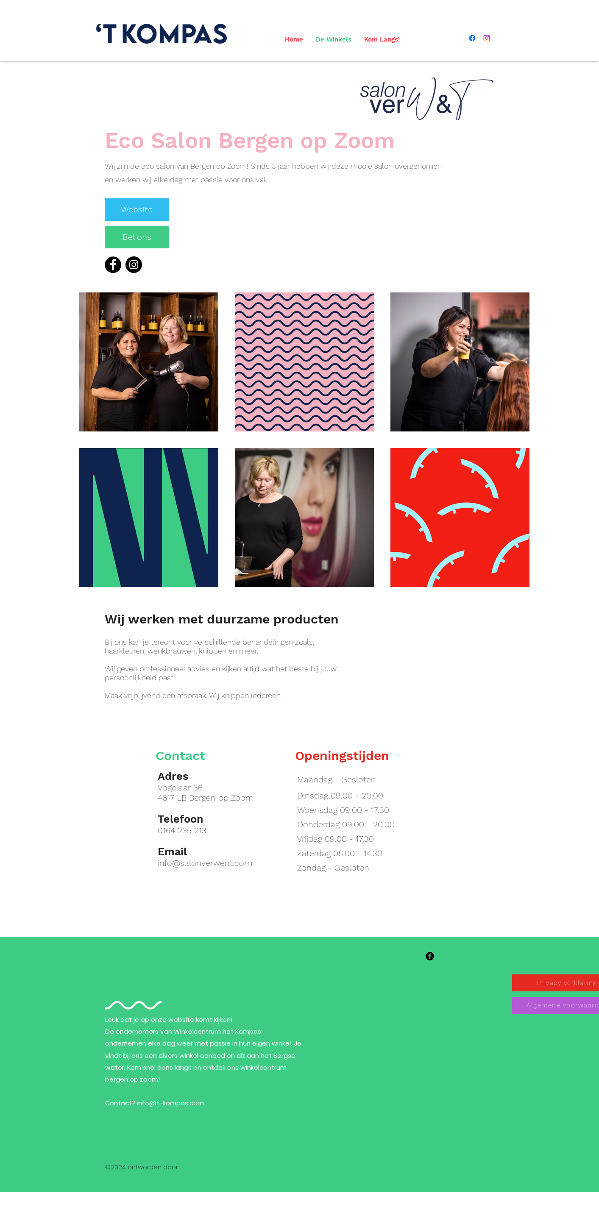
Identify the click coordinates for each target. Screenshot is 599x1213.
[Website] (137, 209)
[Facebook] (113, 264)
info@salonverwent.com (205, 863)
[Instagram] (133, 264)
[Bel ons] (137, 237)
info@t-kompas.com (170, 1103)
